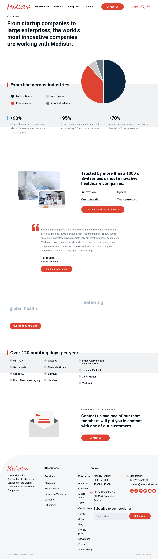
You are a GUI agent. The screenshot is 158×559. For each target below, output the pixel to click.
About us (83, 483)
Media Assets (82, 495)
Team (81, 503)
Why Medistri (42, 6)
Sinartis (147, 554)
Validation (50, 499)
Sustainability (85, 549)
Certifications (85, 508)
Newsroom (84, 539)
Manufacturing (52, 488)
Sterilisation (51, 483)
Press (81, 544)
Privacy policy (82, 531)
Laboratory (50, 505)
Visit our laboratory (56, 269)
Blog (80, 524)
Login (134, 6)
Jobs (81, 519)
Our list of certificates (25, 326)
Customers (89, 6)
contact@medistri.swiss (143, 484)
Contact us (113, 6)
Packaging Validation (56, 494)
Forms (81, 513)
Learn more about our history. (103, 209)
